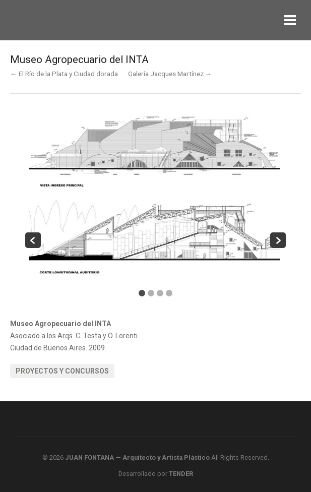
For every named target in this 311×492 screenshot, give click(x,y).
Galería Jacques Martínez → (170, 74)
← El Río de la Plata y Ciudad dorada (64, 74)
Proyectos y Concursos (62, 371)
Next (278, 240)
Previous (33, 240)
